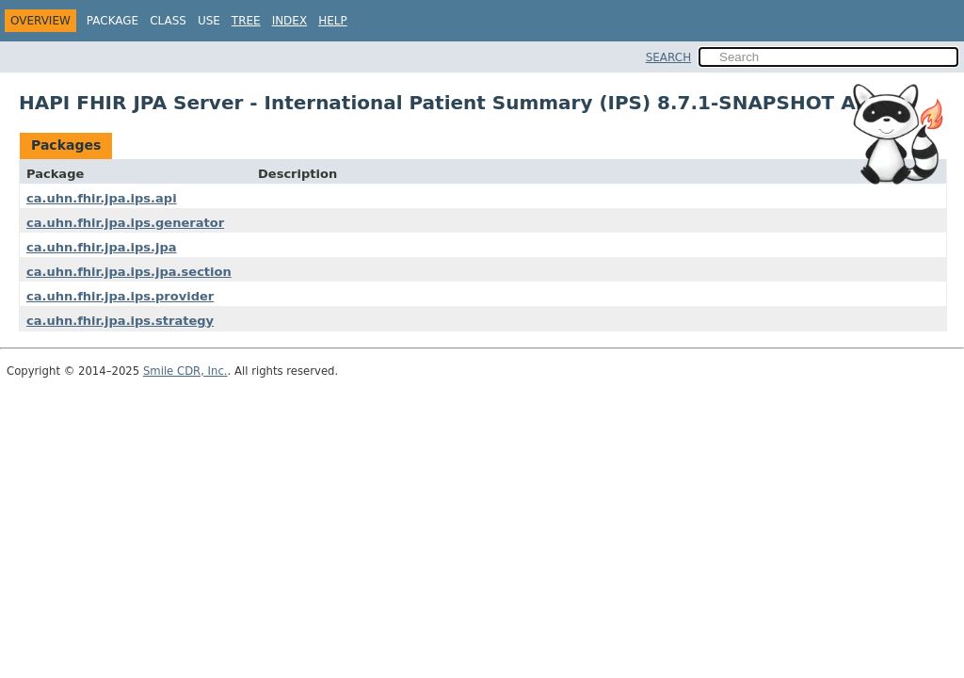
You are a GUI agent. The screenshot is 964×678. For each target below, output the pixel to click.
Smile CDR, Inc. (185, 371)
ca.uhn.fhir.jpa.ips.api (101, 198)
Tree (246, 20)
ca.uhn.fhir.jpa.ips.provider (120, 296)
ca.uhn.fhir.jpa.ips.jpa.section (129, 272)
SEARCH (669, 57)
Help (332, 20)
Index (290, 20)
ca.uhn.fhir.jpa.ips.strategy (120, 321)
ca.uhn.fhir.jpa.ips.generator (125, 223)
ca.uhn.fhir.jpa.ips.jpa (101, 247)
